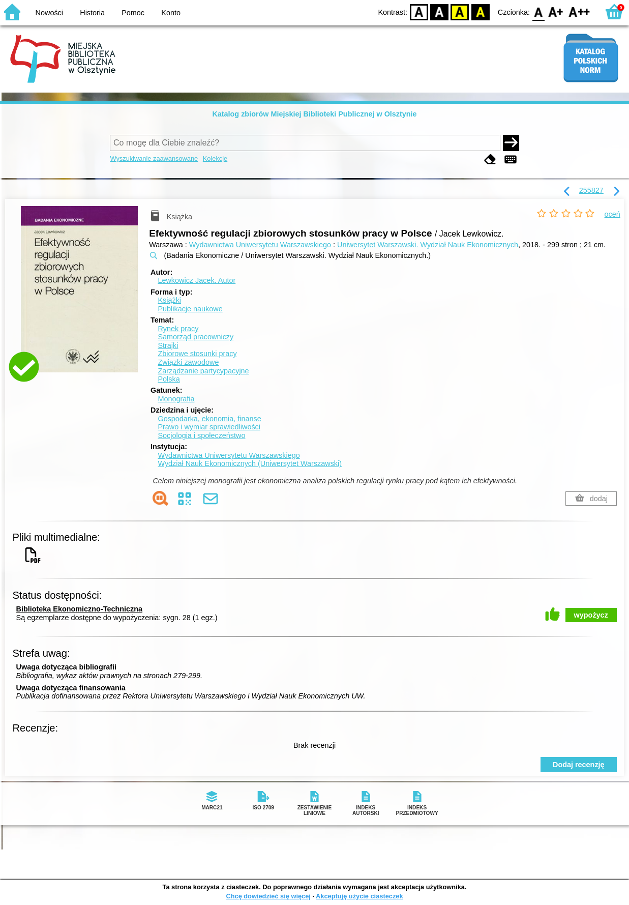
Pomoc (133, 13)
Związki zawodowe (188, 362)
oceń (612, 214)
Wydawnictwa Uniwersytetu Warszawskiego (260, 245)
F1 (556, 11)
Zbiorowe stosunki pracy (197, 353)
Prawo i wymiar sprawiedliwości (209, 427)
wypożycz (591, 615)
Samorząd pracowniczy (195, 337)
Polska (168, 379)
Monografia (176, 399)
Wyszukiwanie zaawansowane (154, 158)
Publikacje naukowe (190, 309)
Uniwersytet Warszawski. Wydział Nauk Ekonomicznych (427, 245)
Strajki (168, 345)
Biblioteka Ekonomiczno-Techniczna (79, 609)
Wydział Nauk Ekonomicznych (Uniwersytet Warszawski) (250, 463)
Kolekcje (215, 158)
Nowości (49, 13)
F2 (579, 11)
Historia (92, 13)
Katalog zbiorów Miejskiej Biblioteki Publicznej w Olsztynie (314, 114)
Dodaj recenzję (579, 765)
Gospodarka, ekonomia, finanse (209, 419)
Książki (169, 300)
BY (480, 11)
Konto (171, 13)
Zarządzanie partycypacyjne (203, 371)
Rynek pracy (178, 329)
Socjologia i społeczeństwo (201, 435)
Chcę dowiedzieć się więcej (268, 896)
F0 (538, 11)
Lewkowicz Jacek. (196, 280)
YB (460, 11)
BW (439, 11)
